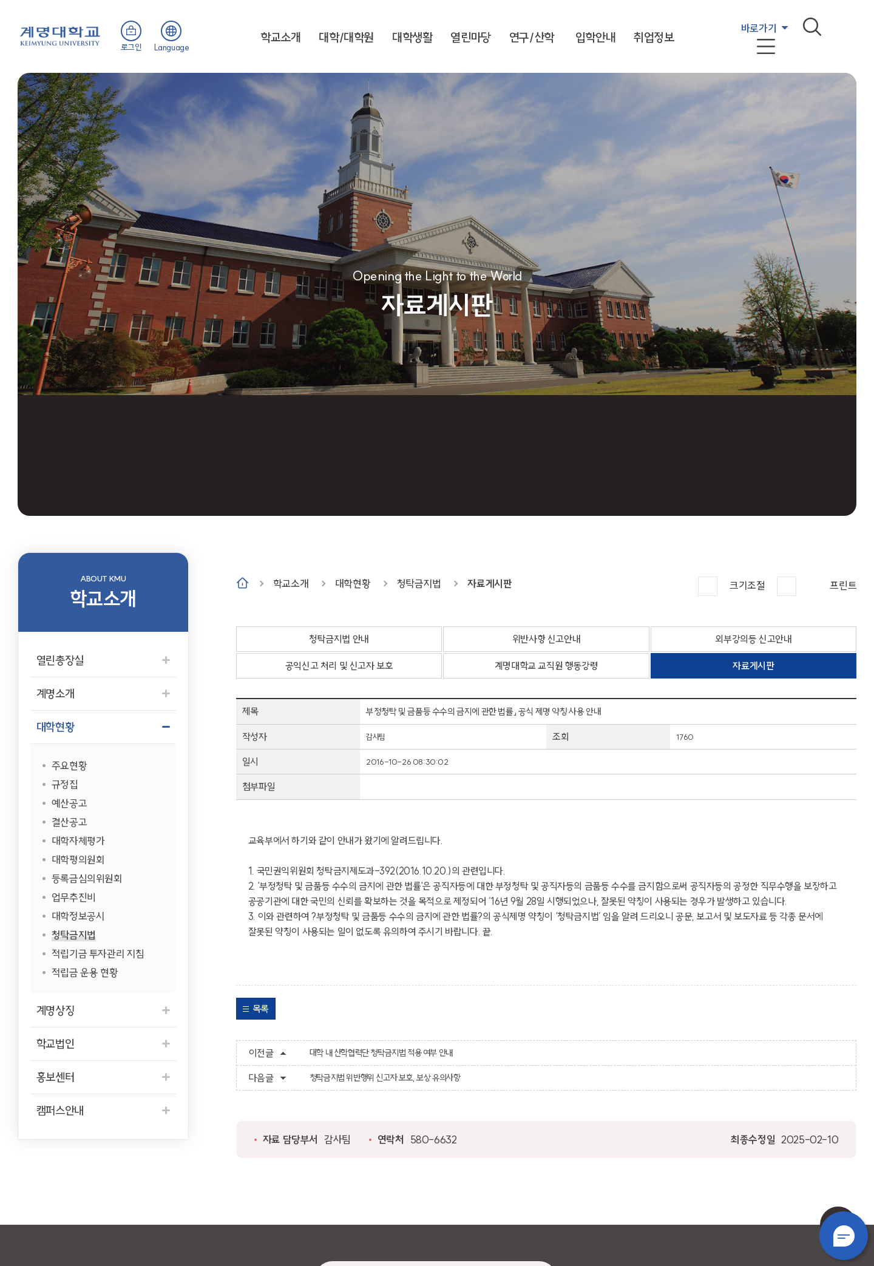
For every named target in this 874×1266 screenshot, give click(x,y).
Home (242, 583)
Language (171, 47)
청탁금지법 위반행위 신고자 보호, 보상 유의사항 (385, 1077)
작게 (786, 586)
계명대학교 (60, 35)
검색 (812, 26)
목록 (260, 1009)
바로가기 (758, 28)
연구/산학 (531, 37)
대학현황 (352, 583)
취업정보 (654, 37)
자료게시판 (489, 583)
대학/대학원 (346, 37)
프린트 (843, 585)
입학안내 (595, 37)
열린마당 (470, 37)
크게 (707, 586)
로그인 (131, 47)
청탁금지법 (419, 583)
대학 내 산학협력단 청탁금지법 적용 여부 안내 (381, 1053)
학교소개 (280, 37)
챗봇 (843, 1235)
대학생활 (412, 37)
